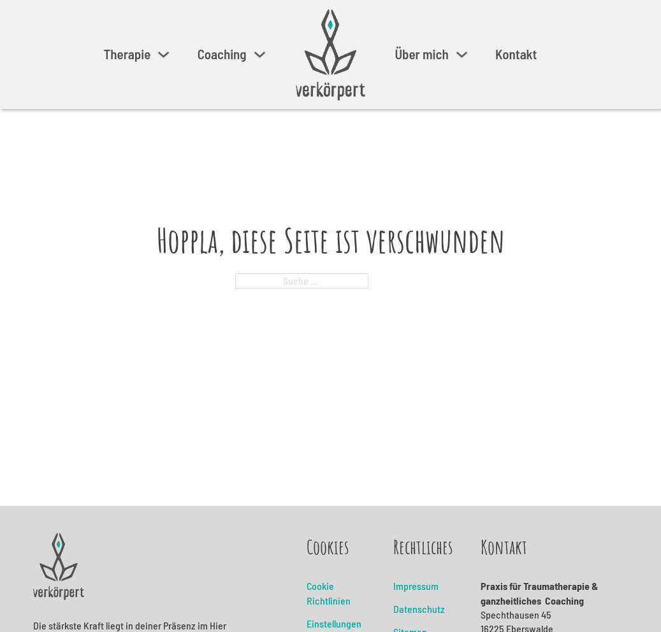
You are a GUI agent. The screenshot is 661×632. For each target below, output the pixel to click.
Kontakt (516, 54)
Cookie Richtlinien (329, 593)
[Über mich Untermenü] (462, 54)
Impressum (416, 586)
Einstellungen (334, 623)
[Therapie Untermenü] (163, 54)
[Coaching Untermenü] (259, 54)
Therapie (127, 54)
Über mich (421, 54)
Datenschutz (419, 609)
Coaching (222, 54)
